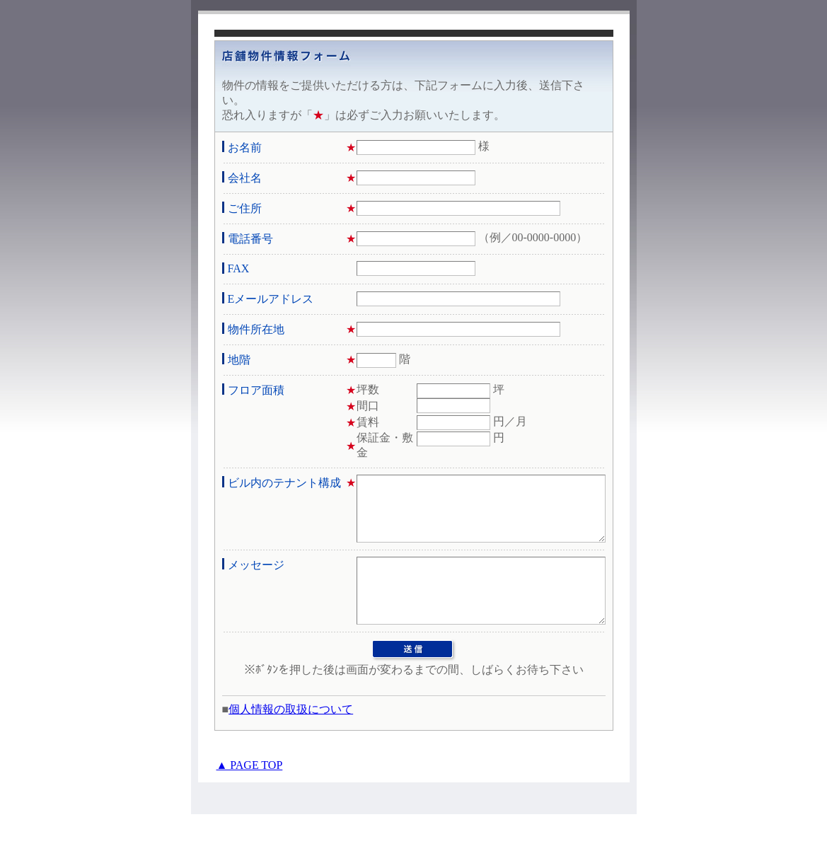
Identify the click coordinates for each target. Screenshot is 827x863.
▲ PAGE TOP (249, 814)
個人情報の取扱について (291, 758)
